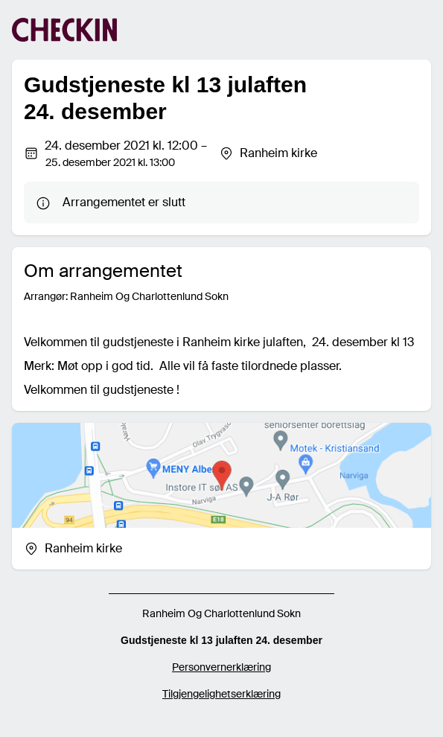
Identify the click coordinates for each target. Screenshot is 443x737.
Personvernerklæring (221, 667)
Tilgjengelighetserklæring (221, 694)
